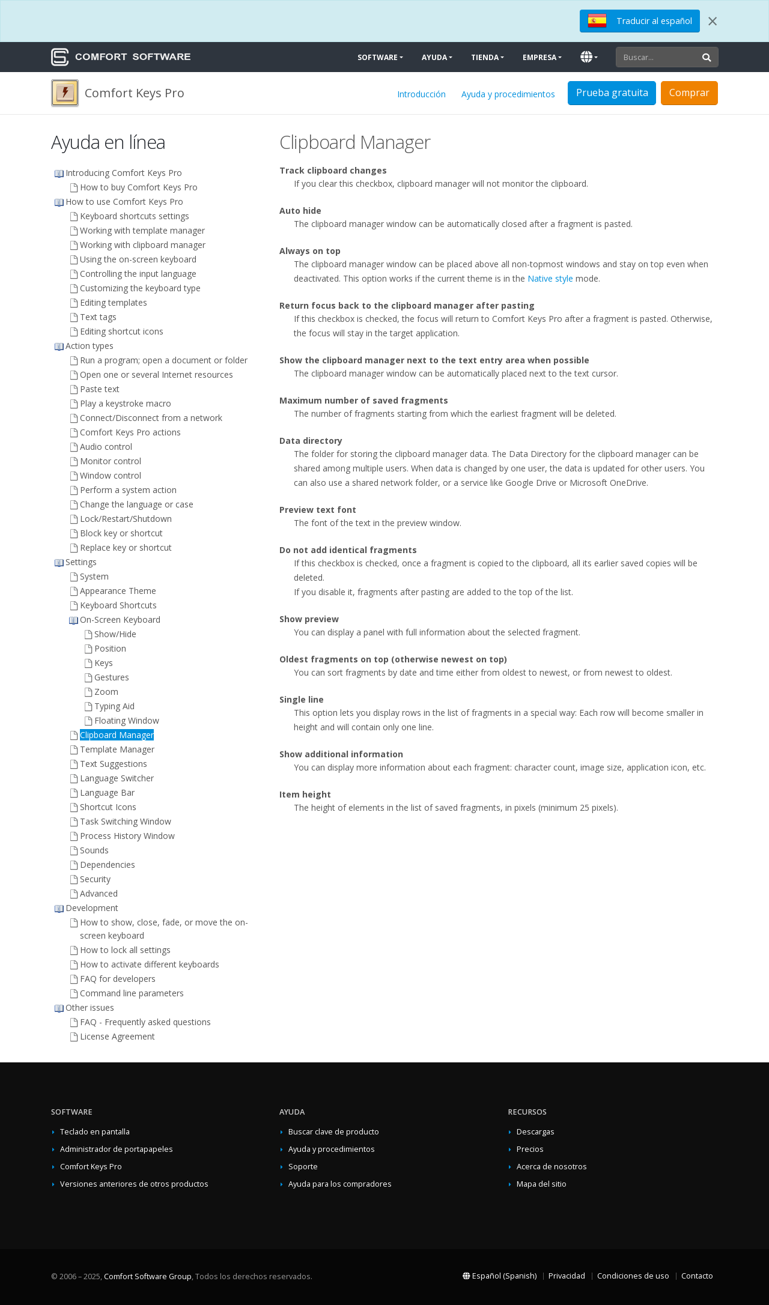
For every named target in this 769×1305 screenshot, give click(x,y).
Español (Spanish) (499, 1276)
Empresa (539, 57)
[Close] (712, 21)
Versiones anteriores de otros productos (134, 1184)
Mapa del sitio (542, 1184)
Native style (550, 278)
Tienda (485, 57)
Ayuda (434, 57)
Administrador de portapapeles (116, 1149)
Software (377, 57)
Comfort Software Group (148, 1276)
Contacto (697, 1276)
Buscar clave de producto (333, 1132)
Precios (530, 1149)
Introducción (421, 94)
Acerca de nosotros (552, 1166)
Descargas (536, 1132)
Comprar (689, 92)
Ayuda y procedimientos (508, 94)
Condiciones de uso (633, 1276)
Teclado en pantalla (95, 1132)
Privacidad (567, 1276)
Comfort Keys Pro (91, 1166)
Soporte (303, 1166)
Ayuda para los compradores (340, 1184)
